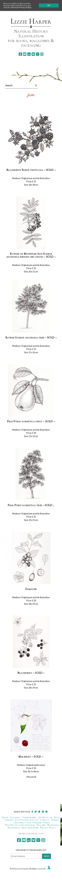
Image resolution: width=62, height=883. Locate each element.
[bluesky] (33, 54)
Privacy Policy (48, 827)
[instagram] (41, 54)
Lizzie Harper (31, 21)
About (5, 817)
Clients (55, 819)
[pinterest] (37, 54)
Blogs (57, 817)
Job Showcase (46, 817)
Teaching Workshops (47, 824)
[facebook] (20, 54)
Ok (48, 5)
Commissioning (29, 817)
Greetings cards (22, 822)
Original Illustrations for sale (22, 819)
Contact (44, 819)
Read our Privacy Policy (21, 7)
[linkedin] (28, 54)
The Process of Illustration (20, 824)
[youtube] (24, 54)
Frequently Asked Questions (23, 827)
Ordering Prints (41, 822)
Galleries (15, 817)
